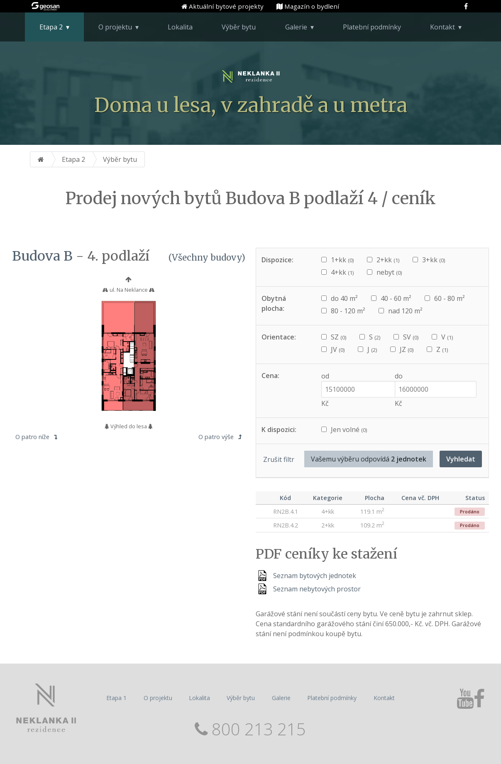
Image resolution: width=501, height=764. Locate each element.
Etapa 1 (116, 698)
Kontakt (442, 27)
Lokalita (180, 27)
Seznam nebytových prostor (317, 588)
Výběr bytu (239, 27)
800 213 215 (257, 729)
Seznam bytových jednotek (314, 575)
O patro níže (36, 437)
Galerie (296, 27)
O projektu (115, 27)
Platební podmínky (372, 27)
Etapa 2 (51, 27)
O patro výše (220, 437)
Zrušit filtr (278, 459)
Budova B (42, 256)
